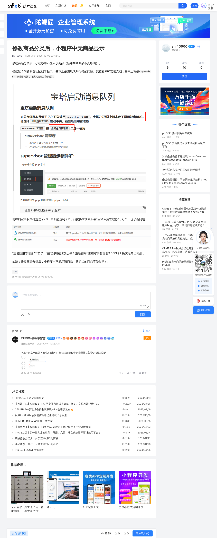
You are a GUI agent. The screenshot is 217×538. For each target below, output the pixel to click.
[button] (147, 330)
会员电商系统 (19, 533)
